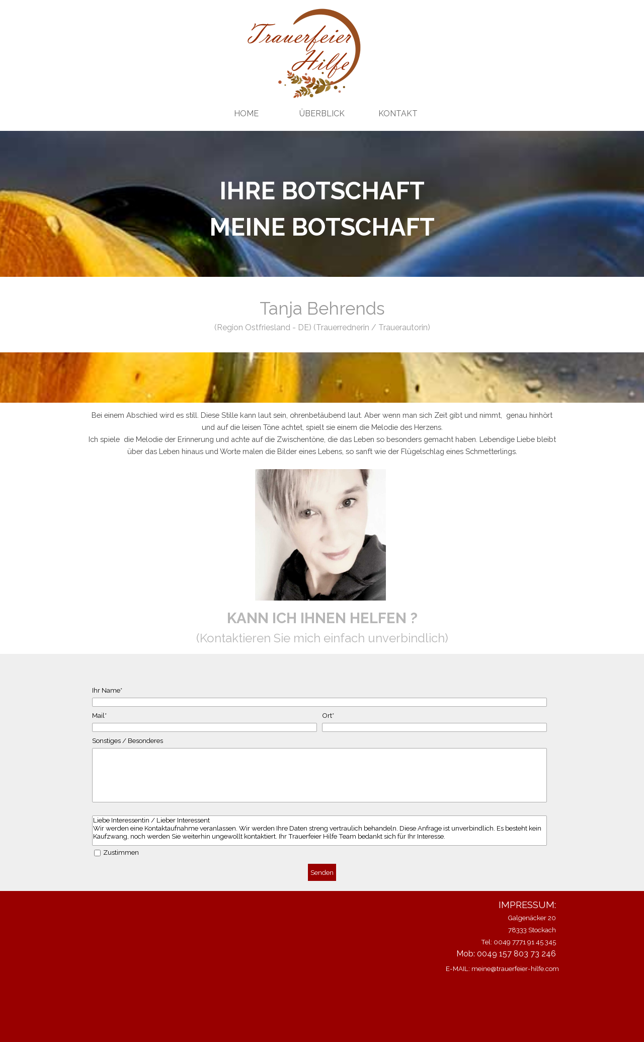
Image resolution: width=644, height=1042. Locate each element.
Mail (99, 715)
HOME (246, 113)
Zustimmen (121, 852)
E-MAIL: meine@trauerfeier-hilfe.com (502, 968)
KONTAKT (398, 113)
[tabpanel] (322, 209)
